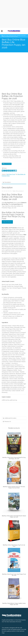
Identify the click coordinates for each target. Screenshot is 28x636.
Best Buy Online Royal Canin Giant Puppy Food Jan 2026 (14, 575)
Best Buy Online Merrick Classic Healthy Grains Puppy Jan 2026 (14, 604)
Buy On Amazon (7, 163)
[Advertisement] (14, 14)
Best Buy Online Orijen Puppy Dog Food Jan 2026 (14, 545)
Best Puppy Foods (11, 174)
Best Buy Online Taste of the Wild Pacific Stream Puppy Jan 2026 (14, 516)
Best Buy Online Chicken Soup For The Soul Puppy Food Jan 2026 (14, 487)
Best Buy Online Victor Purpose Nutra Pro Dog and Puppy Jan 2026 (14, 458)
